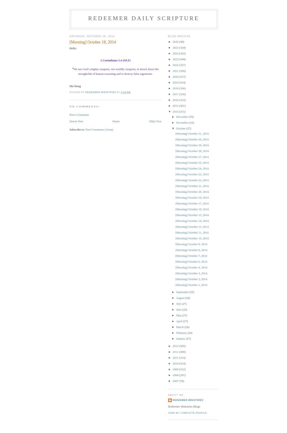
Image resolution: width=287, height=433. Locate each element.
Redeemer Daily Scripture (143, 18)
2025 (176, 47)
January (181, 338)
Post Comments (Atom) (99, 129)
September (182, 292)
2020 (176, 76)
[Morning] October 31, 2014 (192, 133)
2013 (176, 346)
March (180, 327)
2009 (176, 369)
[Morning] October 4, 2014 (191, 267)
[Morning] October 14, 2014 (192, 221)
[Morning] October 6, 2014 (191, 261)
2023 (176, 59)
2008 (176, 375)
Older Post (155, 121)
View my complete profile (187, 413)
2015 (176, 105)
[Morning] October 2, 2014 (191, 279)
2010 (176, 363)
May (179, 315)
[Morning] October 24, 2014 (192, 168)
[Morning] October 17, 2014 (192, 203)
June (179, 309)
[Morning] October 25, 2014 (192, 162)
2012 (176, 352)
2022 (176, 65)
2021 (176, 71)
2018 (176, 88)
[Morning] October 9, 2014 (191, 244)
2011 (176, 357)
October (181, 128)
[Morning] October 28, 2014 (192, 151)
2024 (176, 53)
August (180, 298)
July (179, 303)
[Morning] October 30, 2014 (192, 139)
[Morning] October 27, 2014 (192, 157)
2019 (176, 82)
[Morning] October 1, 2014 (191, 285)
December (182, 116)
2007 (176, 381)
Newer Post (76, 121)
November (182, 122)
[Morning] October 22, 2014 (192, 180)
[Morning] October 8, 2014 (191, 250)
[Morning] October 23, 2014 (192, 174)
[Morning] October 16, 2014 (192, 209)
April (179, 321)
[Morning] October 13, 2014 (192, 226)
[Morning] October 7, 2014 (191, 255)
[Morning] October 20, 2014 (192, 191)
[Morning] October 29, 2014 (192, 145)
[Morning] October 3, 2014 (191, 273)
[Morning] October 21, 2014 (192, 186)
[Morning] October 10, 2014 (192, 238)
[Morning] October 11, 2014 (192, 232)
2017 (176, 94)
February (181, 332)
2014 (176, 111)
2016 (176, 100)
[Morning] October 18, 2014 (192, 197)
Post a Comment (79, 114)
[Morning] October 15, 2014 (192, 215)
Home (116, 121)
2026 (176, 41)
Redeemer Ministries (188, 400)
